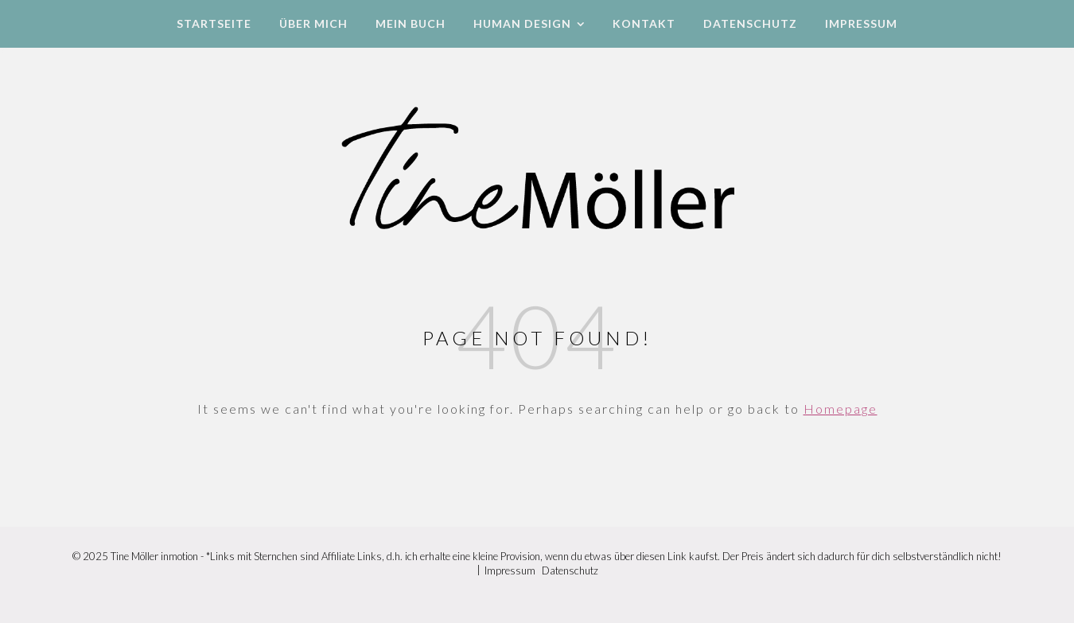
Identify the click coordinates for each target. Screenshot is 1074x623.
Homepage (840, 408)
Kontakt (644, 23)
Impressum (861, 23)
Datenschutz (750, 23)
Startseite (214, 23)
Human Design (522, 23)
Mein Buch (411, 23)
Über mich (313, 23)
